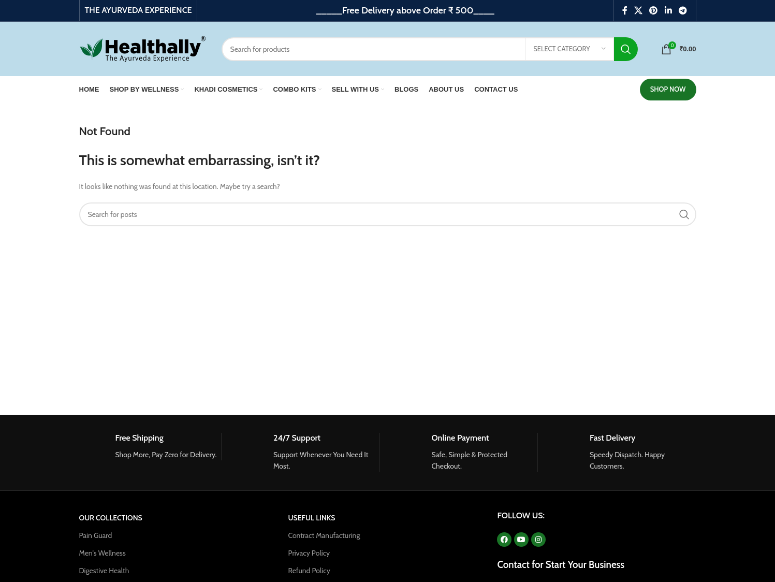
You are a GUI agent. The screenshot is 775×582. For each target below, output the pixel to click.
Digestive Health (104, 570)
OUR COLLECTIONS (110, 517)
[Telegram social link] (682, 11)
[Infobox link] (150, 446)
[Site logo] (142, 48)
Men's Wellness (102, 553)
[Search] (430, 49)
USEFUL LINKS (311, 517)
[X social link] (638, 11)
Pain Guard (95, 535)
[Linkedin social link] (668, 11)
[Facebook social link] (625, 11)
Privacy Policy (309, 553)
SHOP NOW (668, 89)
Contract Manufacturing (324, 535)
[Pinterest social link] (653, 11)
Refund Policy (309, 570)
